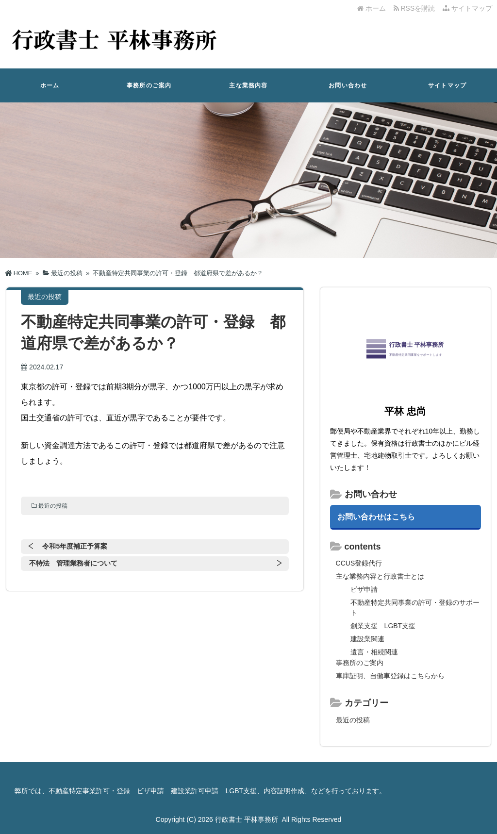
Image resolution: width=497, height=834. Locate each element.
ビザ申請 (364, 589)
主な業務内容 (248, 85)
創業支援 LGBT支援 (383, 626)
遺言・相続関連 (374, 652)
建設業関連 (367, 639)
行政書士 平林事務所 (246, 819)
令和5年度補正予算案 (74, 546)
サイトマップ (467, 8)
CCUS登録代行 (359, 563)
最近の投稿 (52, 505)
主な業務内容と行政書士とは (380, 576)
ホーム (371, 8)
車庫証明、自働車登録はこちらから (390, 676)
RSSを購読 (416, 8)
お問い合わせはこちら (376, 516)
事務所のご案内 (149, 85)
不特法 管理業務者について (73, 563)
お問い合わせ (348, 85)
